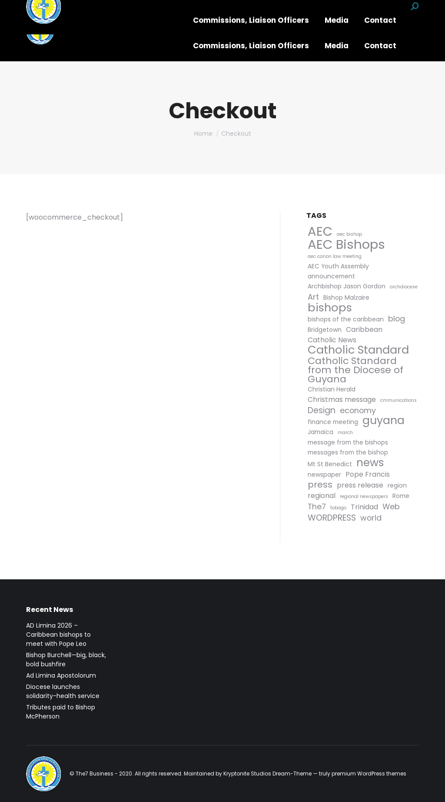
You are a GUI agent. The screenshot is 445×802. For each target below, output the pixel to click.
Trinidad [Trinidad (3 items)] (364, 506)
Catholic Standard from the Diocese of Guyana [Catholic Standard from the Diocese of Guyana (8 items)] (355, 370)
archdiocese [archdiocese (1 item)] (404, 287)
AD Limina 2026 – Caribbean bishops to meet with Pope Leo (58, 634)
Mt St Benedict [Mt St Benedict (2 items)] (330, 464)
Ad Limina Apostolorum (61, 675)
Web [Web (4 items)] (391, 506)
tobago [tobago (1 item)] (338, 508)
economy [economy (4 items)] (358, 410)
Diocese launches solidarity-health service (63, 691)
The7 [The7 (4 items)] (317, 506)
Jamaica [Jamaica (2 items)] (320, 432)
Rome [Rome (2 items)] (400, 495)
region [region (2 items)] (397, 485)
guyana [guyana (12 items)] (383, 420)
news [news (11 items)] (370, 462)
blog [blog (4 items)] (396, 318)
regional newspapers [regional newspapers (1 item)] (364, 496)
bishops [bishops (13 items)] (330, 307)
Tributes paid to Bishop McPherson (60, 712)
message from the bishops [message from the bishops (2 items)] (348, 442)
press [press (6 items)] (320, 484)
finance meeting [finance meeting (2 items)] (333, 422)
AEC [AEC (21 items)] (320, 231)
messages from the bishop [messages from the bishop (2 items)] (348, 452)
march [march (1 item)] (345, 432)
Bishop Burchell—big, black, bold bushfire (66, 659)
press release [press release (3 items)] (360, 485)
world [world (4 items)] (371, 517)
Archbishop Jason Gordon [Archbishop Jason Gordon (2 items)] (346, 286)
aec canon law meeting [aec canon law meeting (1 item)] (335, 256)
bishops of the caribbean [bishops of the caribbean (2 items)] (346, 319)
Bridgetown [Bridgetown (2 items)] (325, 329)
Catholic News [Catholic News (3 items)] (332, 339)
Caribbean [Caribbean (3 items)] (364, 329)
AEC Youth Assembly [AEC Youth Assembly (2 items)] (338, 266)
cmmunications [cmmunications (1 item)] (398, 400)
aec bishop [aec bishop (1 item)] (349, 234)
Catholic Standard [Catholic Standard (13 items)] (358, 349)
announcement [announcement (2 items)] (331, 276)
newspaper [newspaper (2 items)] (324, 474)
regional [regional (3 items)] (321, 495)
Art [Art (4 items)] (313, 296)
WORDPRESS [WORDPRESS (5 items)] (332, 517)
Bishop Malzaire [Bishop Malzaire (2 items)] (346, 297)
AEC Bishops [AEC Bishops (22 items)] (346, 244)
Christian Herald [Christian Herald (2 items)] (331, 389)
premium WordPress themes (369, 773)
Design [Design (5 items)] (321, 410)
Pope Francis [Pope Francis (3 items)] (367, 474)
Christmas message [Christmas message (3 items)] (342, 399)
